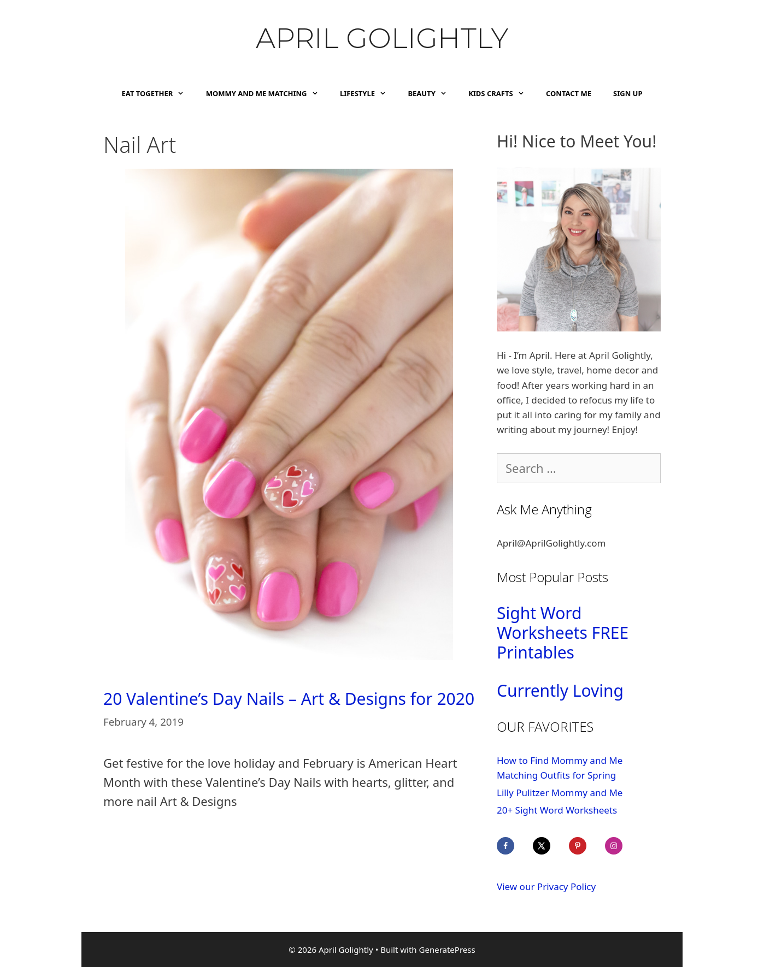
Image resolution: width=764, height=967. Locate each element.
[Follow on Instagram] (621, 846)
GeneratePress (447, 949)
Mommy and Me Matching (267, 93)
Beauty (432, 93)
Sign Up (627, 93)
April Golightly (382, 38)
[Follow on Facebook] (513, 846)
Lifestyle (368, 93)
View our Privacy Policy (546, 886)
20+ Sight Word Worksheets (557, 810)
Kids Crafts (501, 93)
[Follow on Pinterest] (585, 846)
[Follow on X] (549, 846)
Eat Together (158, 93)
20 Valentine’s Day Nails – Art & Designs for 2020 (288, 698)
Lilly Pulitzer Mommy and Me (559, 792)
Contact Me (568, 93)
